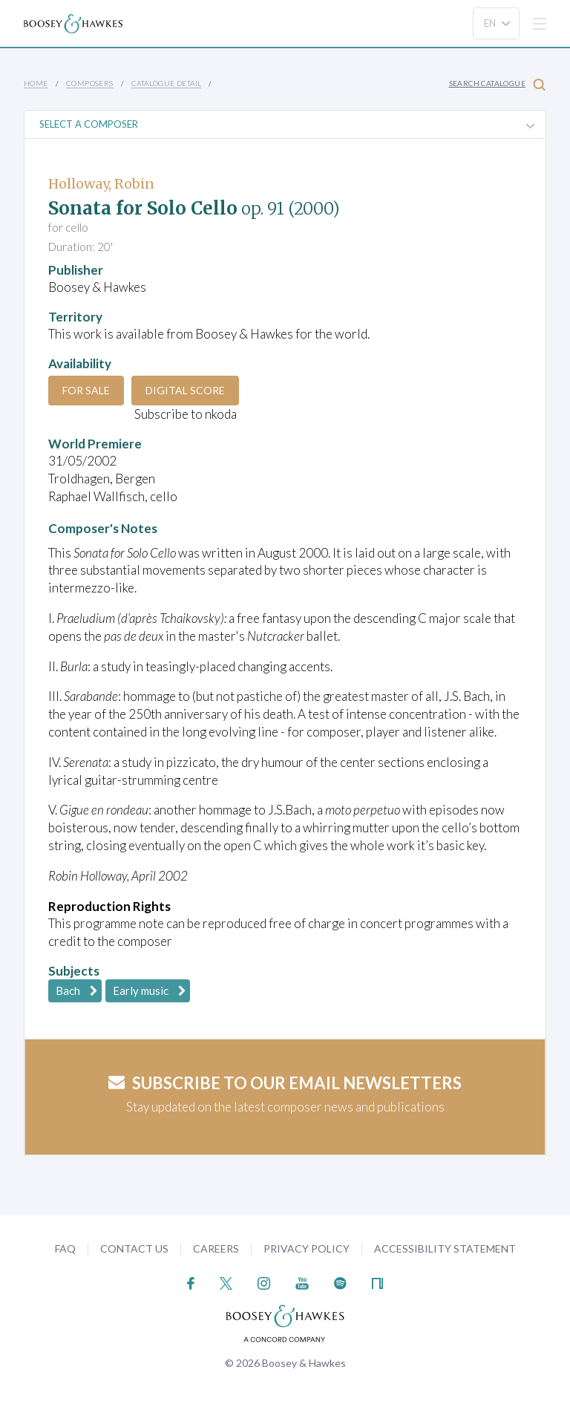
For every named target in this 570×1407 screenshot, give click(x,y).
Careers (216, 1248)
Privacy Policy (306, 1248)
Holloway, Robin (101, 183)
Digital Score (185, 390)
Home (36, 83)
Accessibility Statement (445, 1248)
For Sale (86, 390)
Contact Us (134, 1248)
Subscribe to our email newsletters (285, 1083)
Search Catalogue (497, 84)
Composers (90, 83)
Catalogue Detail (166, 83)
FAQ (65, 1248)
